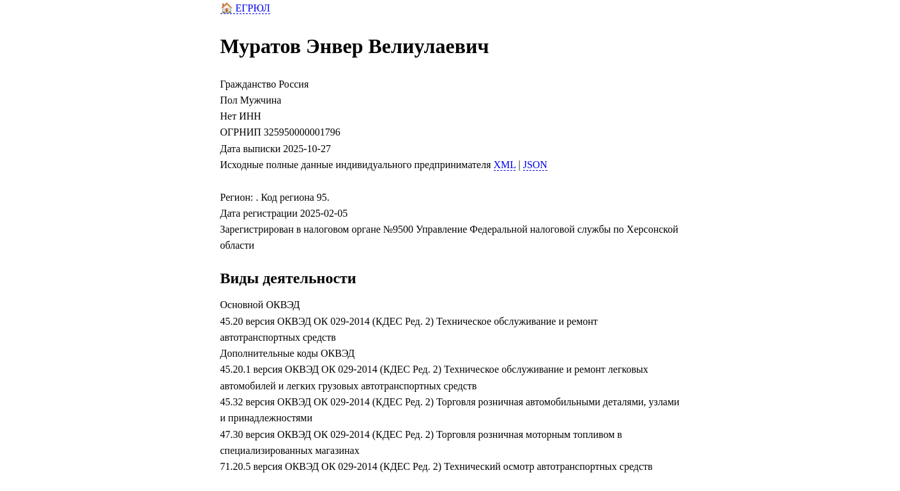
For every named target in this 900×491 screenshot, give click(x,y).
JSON (535, 164)
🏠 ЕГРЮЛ (245, 8)
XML (505, 164)
